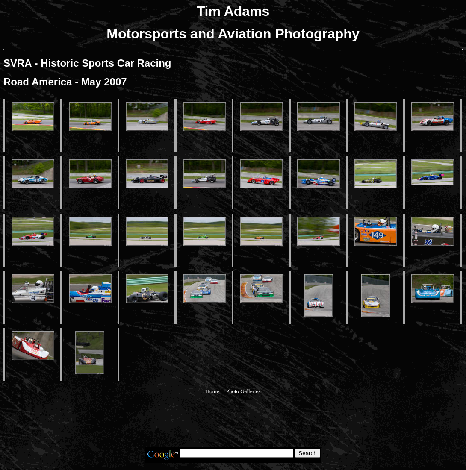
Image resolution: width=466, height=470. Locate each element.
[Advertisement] (233, 421)
